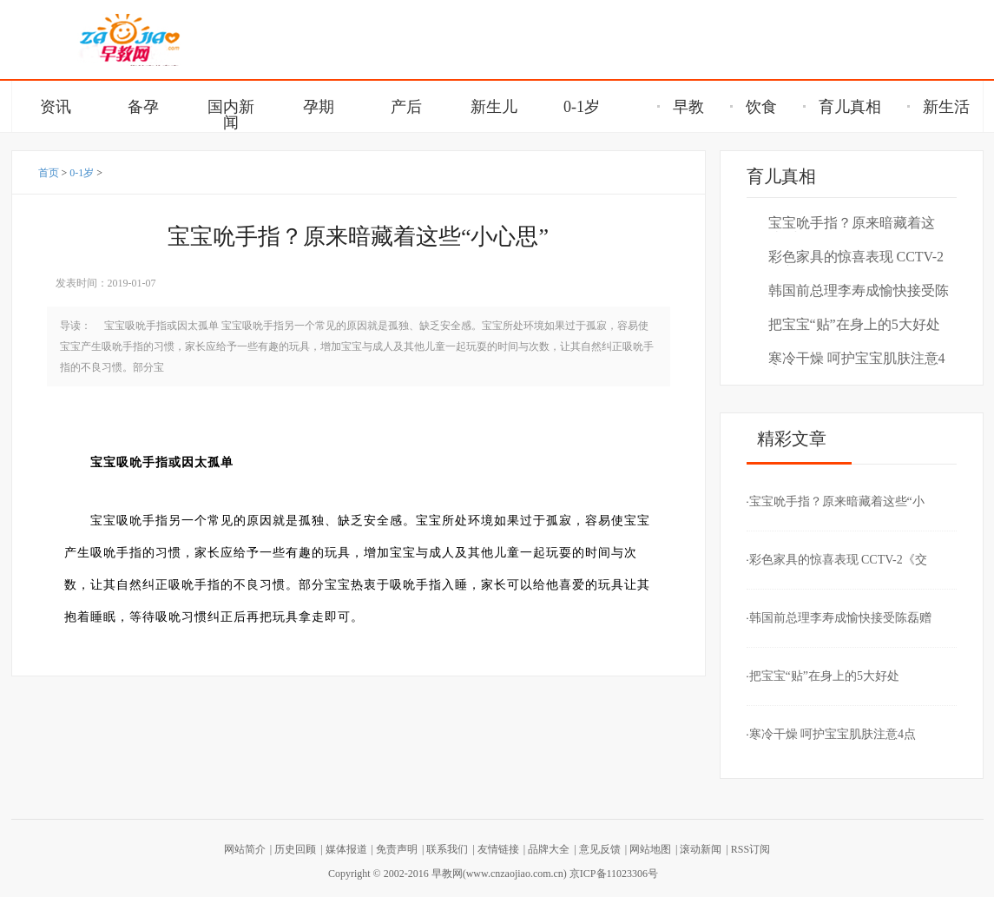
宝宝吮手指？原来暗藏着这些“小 (851, 223)
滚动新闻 (700, 849)
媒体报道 (346, 849)
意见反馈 (600, 849)
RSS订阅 (750, 849)
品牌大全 (548, 849)
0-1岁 (81, 173)
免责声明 (397, 849)
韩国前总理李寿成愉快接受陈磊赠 (858, 291)
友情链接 (498, 849)
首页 (48, 173)
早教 (680, 106)
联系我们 (447, 849)
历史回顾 (295, 849)
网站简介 (245, 849)
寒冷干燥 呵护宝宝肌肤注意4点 (856, 359)
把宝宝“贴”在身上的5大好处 (854, 324)
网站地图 (650, 849)
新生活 (938, 106)
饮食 (753, 106)
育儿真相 (842, 106)
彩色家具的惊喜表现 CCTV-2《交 (856, 257)
